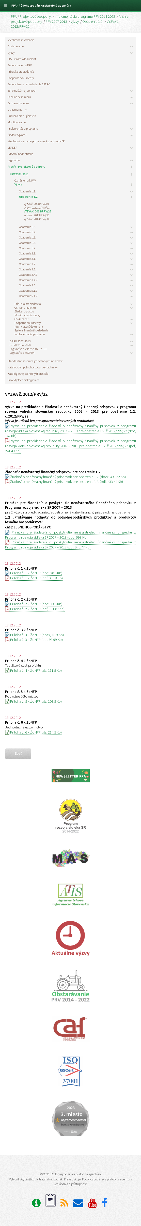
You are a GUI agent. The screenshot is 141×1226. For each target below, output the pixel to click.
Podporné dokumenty (21, 78)
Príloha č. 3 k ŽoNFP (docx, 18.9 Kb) (34, 634)
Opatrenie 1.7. (27, 248)
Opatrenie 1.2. (92, 21)
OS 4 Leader (21, 319)
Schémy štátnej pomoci (22, 90)
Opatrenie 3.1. (27, 259)
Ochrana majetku (18, 103)
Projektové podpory (35, 16)
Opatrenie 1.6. (27, 243)
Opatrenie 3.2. (27, 264)
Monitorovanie (17, 122)
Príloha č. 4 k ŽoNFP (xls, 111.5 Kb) (33, 670)
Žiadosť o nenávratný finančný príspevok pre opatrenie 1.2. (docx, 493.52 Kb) (65, 476)
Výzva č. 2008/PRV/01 (36, 204)
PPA (14, 16)
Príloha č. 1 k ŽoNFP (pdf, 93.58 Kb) (34, 578)
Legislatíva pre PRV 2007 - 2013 (28, 349)
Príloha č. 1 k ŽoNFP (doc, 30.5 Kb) (33, 573)
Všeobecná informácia (21, 40)
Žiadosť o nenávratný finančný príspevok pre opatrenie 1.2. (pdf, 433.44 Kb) (64, 481)
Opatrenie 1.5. (27, 237)
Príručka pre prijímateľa (22, 116)
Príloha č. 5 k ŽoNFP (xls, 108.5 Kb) (33, 701)
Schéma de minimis (19, 97)
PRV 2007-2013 (56, 21)
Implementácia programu (23, 128)
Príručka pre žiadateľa (21, 71)
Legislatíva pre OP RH (22, 352)
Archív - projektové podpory (26, 166)
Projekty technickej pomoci (24, 380)
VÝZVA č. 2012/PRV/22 (37, 211)
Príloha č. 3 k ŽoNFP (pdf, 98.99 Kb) (34, 639)
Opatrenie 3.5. (27, 285)
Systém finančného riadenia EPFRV (29, 84)
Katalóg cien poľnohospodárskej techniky (32, 367)
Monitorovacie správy (27, 315)
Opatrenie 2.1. (27, 253)
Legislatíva (14, 160)
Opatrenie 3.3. (27, 269)
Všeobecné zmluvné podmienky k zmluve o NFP (36, 141)
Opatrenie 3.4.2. (28, 280)
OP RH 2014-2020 (20, 345)
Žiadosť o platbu (17, 135)
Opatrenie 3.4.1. (28, 274)
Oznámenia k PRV (25, 180)
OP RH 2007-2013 (20, 341)
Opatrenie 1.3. (27, 227)
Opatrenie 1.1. (27, 191)
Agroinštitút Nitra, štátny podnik (41, 1179)
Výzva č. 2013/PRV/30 (36, 215)
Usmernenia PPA (17, 109)
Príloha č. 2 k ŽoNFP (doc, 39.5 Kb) (33, 604)
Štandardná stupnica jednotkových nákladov (35, 361)
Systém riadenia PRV (20, 65)
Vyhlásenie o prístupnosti (70, 1184)
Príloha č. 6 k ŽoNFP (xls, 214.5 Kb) (33, 732)
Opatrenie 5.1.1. (28, 290)
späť (18, 753)
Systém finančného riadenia (31, 330)
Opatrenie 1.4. (27, 232)
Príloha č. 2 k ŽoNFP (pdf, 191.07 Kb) (35, 609)
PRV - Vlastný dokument (28, 326)
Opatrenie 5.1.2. (28, 296)
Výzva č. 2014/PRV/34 (36, 219)
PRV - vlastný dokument (22, 59)
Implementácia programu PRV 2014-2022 (85, 16)
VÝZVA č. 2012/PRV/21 (37, 207)
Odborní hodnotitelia (20, 154)
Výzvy (75, 21)
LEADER (12, 147)
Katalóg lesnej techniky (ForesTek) (28, 373)
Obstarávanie (16, 46)
